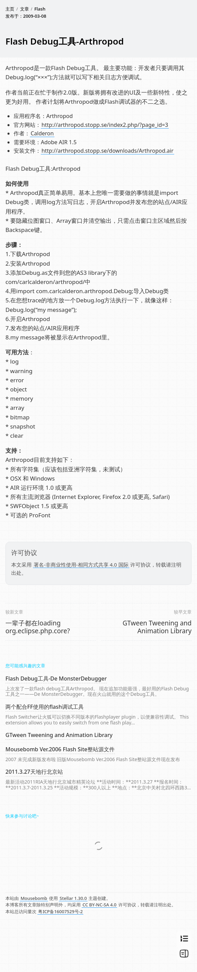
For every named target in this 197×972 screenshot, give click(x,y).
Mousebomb (33, 898)
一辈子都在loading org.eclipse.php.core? (37, 627)
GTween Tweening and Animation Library (157, 627)
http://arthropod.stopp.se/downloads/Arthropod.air (108, 150)
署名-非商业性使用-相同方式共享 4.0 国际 (81, 564)
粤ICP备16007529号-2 (60, 911)
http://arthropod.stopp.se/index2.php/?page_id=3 (105, 125)
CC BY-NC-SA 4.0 (99, 905)
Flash (39, 9)
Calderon (42, 133)
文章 (24, 9)
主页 (9, 9)
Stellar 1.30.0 (73, 898)
